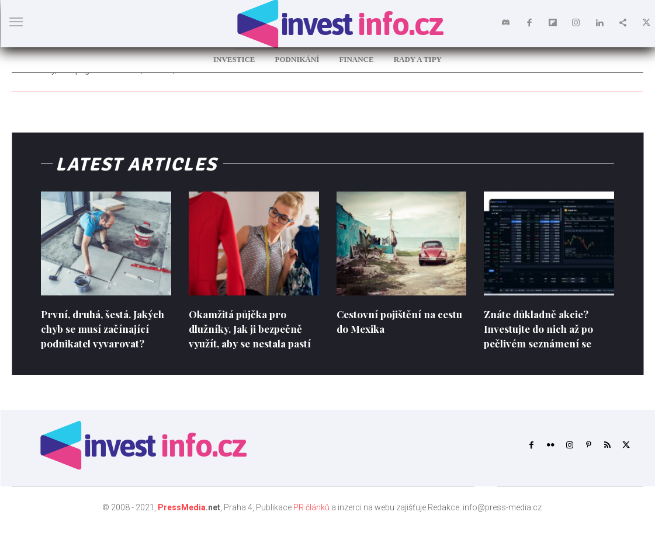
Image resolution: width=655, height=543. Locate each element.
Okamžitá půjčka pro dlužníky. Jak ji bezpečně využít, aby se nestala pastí (253, 328)
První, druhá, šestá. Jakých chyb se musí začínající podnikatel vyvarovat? (92, 336)
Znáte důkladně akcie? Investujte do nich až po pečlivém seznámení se (541, 328)
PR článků (311, 522)
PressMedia (182, 522)
